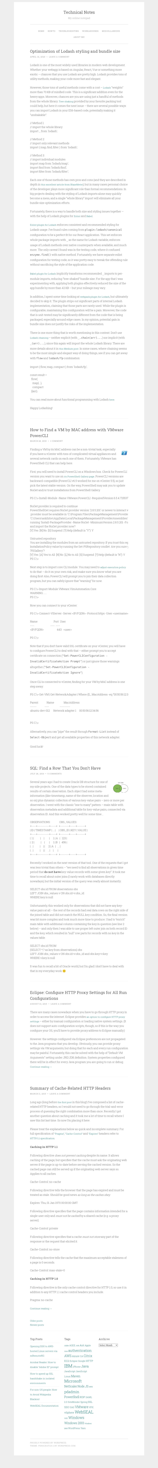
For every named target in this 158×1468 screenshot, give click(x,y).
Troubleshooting (69, 31)
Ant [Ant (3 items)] (82, 1355)
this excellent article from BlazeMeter (64, 190)
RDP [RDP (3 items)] (82, 1407)
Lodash (107, 93)
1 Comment (56, 447)
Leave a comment (59, 62)
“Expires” (98, 1144)
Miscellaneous (111, 31)
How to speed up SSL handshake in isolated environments (42, 1389)
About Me (79, 37)
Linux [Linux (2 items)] (67, 1386)
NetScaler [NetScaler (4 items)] (70, 1397)
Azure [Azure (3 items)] (75, 1366)
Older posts (36, 1331)
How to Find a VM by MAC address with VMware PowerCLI (75, 438)
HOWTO (51, 31)
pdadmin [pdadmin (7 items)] (71, 1402)
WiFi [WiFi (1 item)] (66, 1429)
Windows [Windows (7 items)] (76, 1427)
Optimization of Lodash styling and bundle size (78, 54)
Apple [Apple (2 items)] (88, 1355)
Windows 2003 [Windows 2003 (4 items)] (74, 1433)
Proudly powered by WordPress (48, 1453)
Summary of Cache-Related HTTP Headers (77, 1098)
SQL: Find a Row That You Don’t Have (71, 773)
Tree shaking (67, 107)
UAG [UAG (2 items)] (72, 1417)
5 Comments (55, 779)
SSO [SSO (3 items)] (66, 1417)
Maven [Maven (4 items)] (75, 1386)
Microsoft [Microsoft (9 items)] (73, 1391)
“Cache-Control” (76, 1144)
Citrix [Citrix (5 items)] (88, 1366)
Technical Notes (79, 12)
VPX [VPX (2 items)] (91, 1417)
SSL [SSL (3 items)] (90, 1412)
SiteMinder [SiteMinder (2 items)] (74, 1412)
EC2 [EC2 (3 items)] (66, 1371)
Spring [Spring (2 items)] (83, 1412)
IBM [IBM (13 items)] (68, 1376)
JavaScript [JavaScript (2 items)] (69, 1381)
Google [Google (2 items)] (81, 1371)
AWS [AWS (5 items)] (67, 1366)
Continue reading (42, 1077)
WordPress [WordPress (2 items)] (74, 1438)
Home (41, 31)
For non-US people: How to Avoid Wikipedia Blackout (43, 1405)
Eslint (77, 222)
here (112, 405)
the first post (65, 1112)
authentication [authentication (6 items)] (80, 1361)
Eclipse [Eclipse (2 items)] (73, 1371)
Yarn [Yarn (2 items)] (83, 1438)
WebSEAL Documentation (44, 1416)
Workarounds (90, 31)
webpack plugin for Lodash (97, 302)
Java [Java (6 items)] (85, 1376)
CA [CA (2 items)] (81, 1366)
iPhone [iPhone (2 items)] (77, 1377)
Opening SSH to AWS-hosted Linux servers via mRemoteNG (43, 1361)
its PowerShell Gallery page (81, 482)
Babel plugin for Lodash (44, 279)
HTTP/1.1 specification (44, 1148)
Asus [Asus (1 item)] (66, 1361)
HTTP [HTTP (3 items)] (89, 1371)
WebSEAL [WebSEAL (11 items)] (84, 1422)
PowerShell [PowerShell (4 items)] (71, 1407)
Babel (90, 222)
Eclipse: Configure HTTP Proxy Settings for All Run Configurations (78, 1001)
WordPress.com (66, 1456)
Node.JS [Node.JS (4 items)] (83, 1397)
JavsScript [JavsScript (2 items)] (81, 1381)
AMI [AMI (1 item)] (77, 1356)
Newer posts (37, 1335)
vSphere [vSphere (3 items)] (69, 1423)
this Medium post (70, 354)
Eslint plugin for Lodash (44, 230)
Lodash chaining (40, 343)
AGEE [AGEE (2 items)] (72, 1355)
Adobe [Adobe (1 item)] (66, 1356)
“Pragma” (60, 1144)
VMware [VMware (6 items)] (81, 1417)
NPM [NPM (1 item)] (91, 1397)
